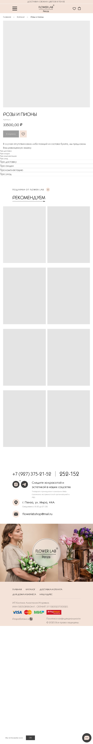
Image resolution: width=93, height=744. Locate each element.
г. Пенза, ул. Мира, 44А (39, 502)
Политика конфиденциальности (63, 618)
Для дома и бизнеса (24, 594)
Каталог (21, 17)
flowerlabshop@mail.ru (37, 514)
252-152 (69, 474)
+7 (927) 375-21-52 (31, 473)
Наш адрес (46, 594)
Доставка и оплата (51, 589)
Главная (7, 17)
